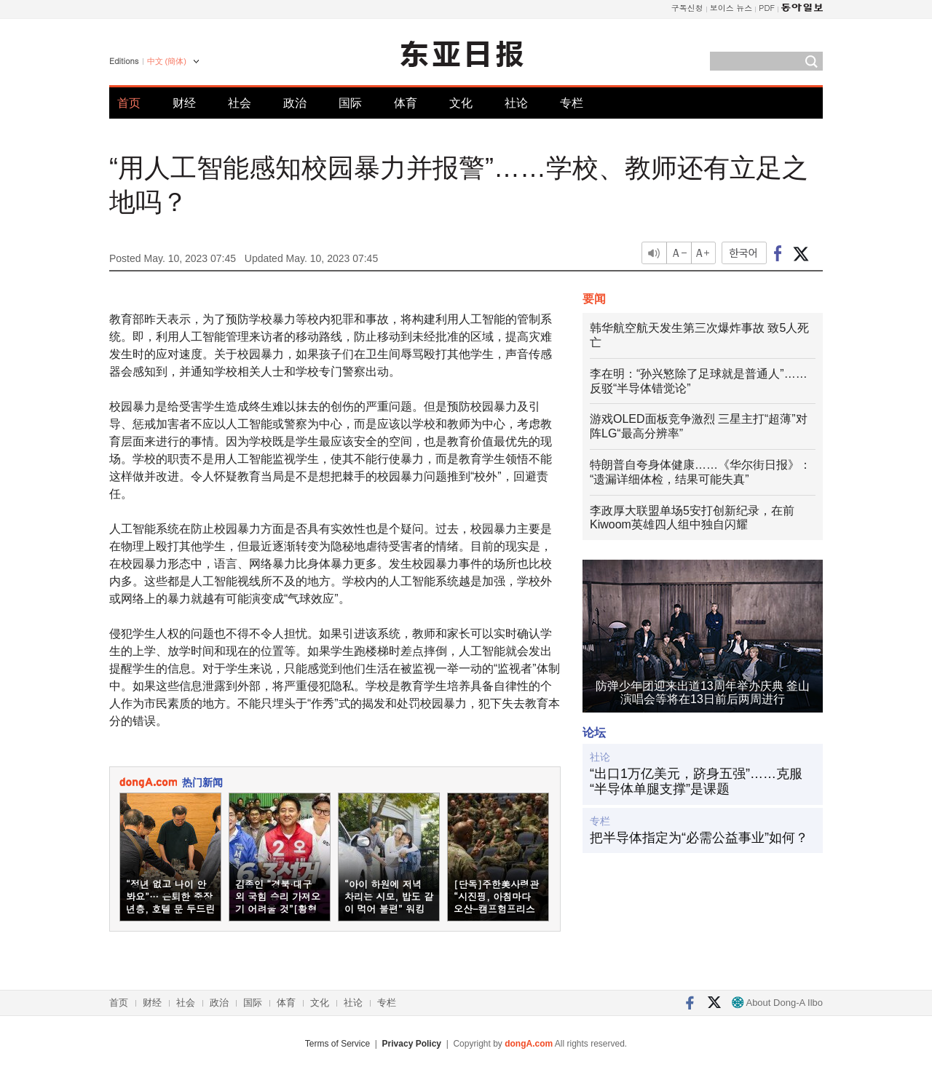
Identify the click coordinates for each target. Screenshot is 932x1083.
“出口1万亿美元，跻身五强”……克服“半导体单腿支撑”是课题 (696, 781)
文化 (461, 103)
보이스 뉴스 (731, 7)
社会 (239, 103)
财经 (184, 103)
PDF (767, 7)
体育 (405, 103)
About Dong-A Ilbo (777, 1002)
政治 (295, 103)
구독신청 (687, 7)
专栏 (571, 103)
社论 (516, 103)
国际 (350, 103)
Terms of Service (337, 1044)
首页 (129, 103)
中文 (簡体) (166, 61)
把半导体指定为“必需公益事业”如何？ (699, 837)
